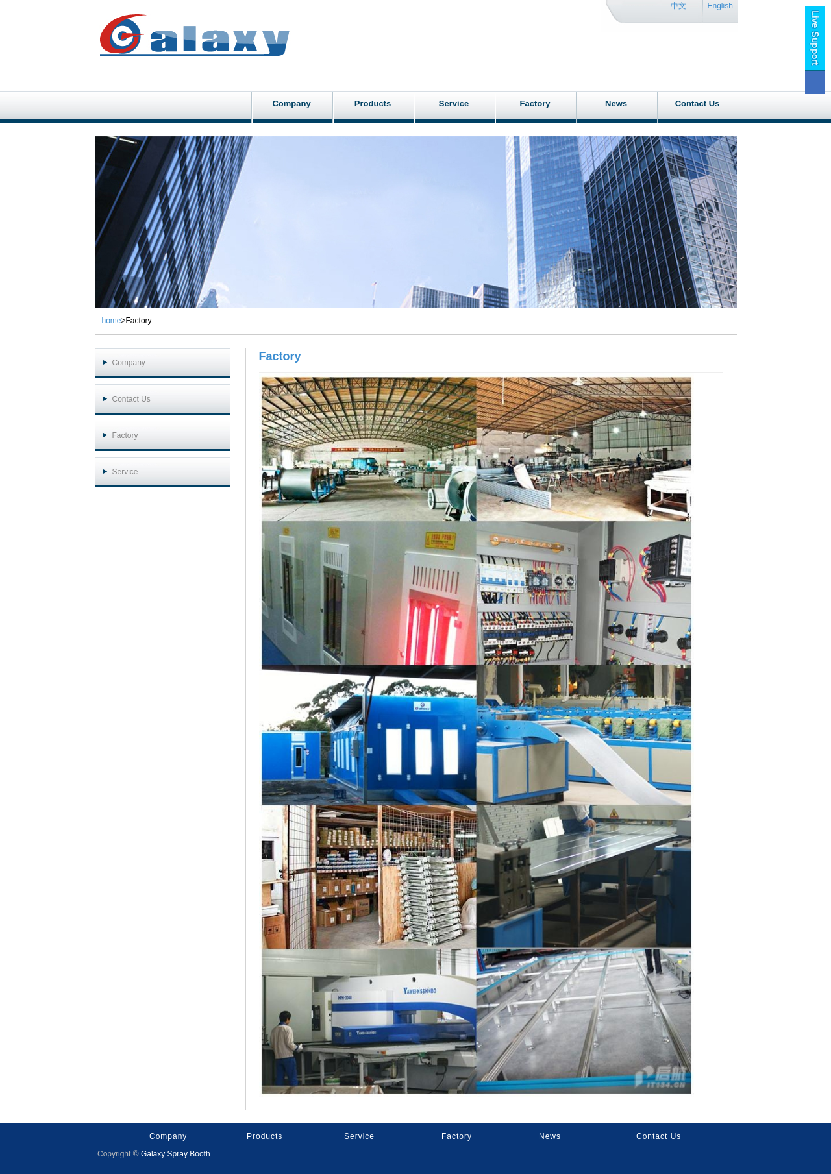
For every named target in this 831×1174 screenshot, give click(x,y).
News (616, 103)
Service (454, 103)
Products (372, 103)
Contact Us (697, 103)
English (720, 5)
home (111, 320)
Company (291, 103)
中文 (678, 5)
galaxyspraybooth (193, 16)
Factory (535, 103)
